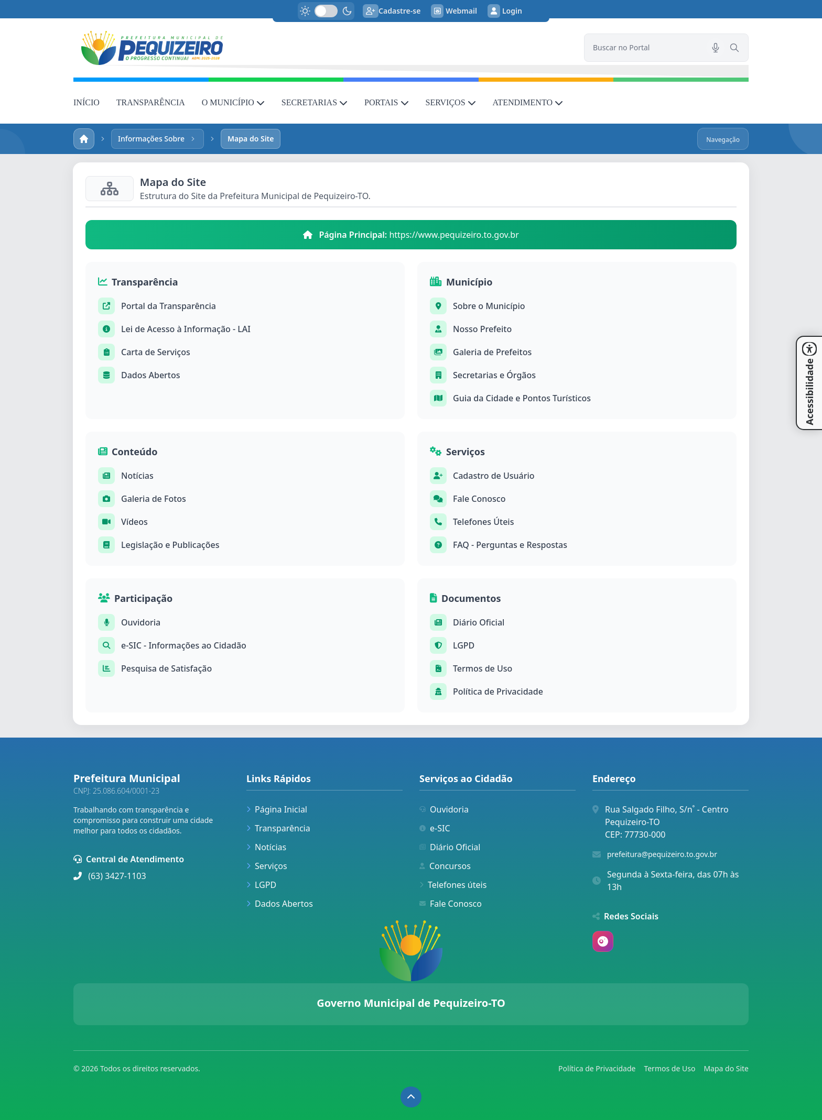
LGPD (463, 645)
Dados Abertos (150, 375)
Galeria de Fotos (153, 498)
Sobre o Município (489, 306)
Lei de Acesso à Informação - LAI (186, 329)
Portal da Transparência (168, 306)
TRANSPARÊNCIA (150, 102)
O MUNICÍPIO (233, 102)
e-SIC (434, 828)
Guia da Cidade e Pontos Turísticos (522, 398)
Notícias (137, 475)
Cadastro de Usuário (494, 475)
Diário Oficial (478, 622)
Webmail (454, 11)
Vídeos (134, 522)
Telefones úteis (452, 885)
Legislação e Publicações (170, 545)
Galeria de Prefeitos (492, 352)
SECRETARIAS (315, 102)
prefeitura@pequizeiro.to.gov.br (662, 854)
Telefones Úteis (483, 522)
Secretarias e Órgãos (494, 375)
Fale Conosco (479, 498)
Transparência (278, 828)
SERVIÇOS (451, 102)
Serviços (266, 866)
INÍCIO (86, 102)
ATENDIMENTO (528, 102)
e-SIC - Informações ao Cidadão (183, 645)
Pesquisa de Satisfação (166, 668)
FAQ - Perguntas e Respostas (510, 545)
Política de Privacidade (498, 691)
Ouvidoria (140, 622)
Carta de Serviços (155, 352)
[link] (322, 48)
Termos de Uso (482, 668)
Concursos (445, 866)
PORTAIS (386, 102)
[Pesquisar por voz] (715, 47)
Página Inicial (276, 809)
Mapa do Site (726, 1068)
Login (505, 11)
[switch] (326, 11)
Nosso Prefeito (482, 329)
